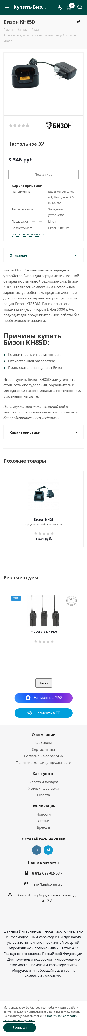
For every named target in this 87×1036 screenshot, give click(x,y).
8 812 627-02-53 (46, 873)
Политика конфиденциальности (43, 762)
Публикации (43, 806)
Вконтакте (36, 850)
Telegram (48, 850)
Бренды (43, 827)
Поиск (43, 683)
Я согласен (20, 1027)
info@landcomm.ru (47, 884)
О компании (43, 734)
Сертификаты (43, 749)
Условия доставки (43, 788)
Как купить (44, 773)
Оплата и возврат (43, 781)
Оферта (43, 794)
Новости (43, 814)
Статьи (43, 820)
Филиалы (43, 743)
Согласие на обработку (43, 756)
